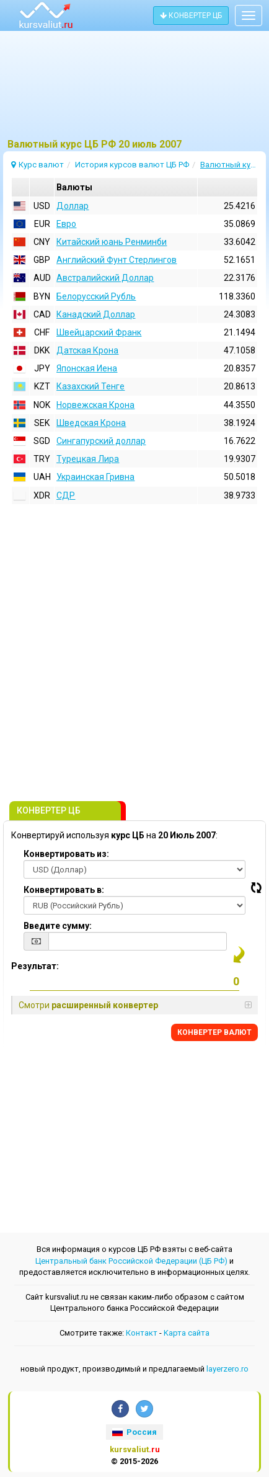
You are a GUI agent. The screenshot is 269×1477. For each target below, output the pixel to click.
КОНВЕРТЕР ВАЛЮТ (214, 1032)
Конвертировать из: (66, 854)
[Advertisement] (134, 89)
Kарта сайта (186, 1332)
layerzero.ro (227, 1368)
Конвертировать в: (64, 890)
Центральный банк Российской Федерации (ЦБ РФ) (131, 1261)
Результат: (35, 966)
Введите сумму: (58, 926)
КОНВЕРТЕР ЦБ (191, 15)
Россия (134, 1432)
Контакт (141, 1332)
